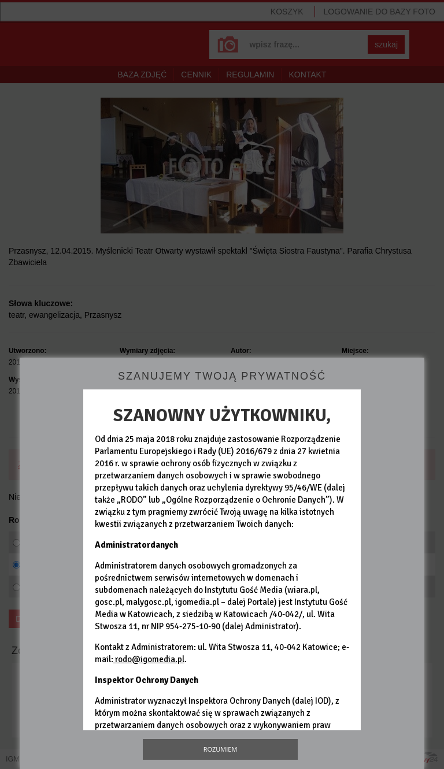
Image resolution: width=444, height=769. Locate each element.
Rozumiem (221, 749)
